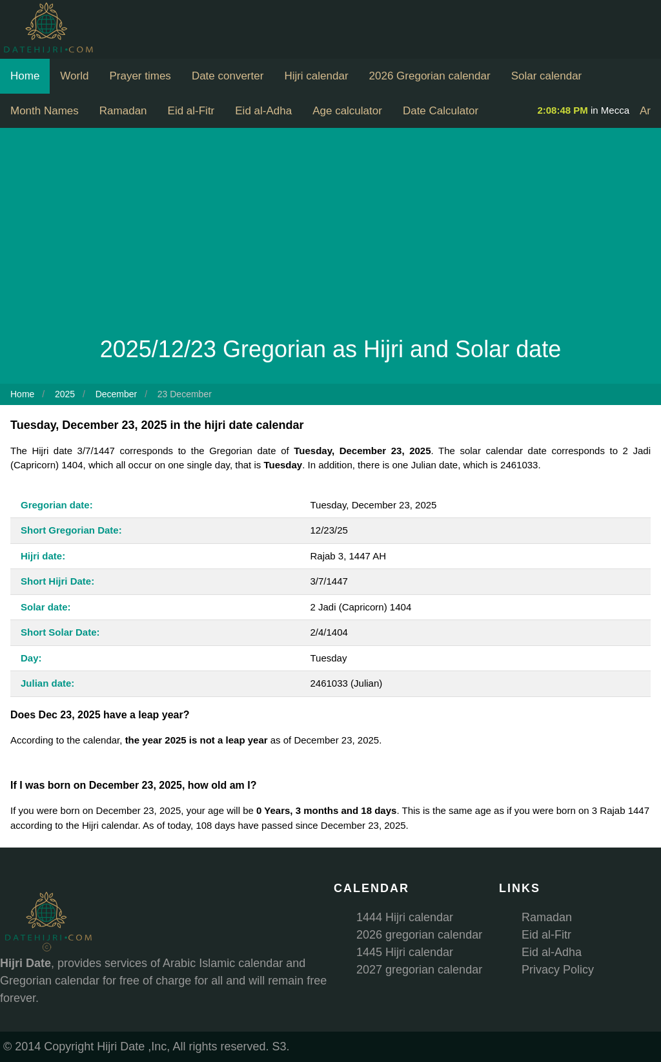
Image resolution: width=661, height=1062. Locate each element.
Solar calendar (546, 76)
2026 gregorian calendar (419, 934)
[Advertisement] (330, 235)
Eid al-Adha (263, 111)
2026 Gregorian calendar (430, 76)
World (74, 76)
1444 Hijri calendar (404, 917)
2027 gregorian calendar (419, 969)
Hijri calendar (316, 76)
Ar (645, 111)
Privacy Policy (558, 969)
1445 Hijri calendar (404, 952)
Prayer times (139, 76)
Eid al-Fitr (191, 111)
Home (24, 76)
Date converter (228, 76)
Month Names (44, 111)
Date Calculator (440, 111)
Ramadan (123, 111)
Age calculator (347, 111)
